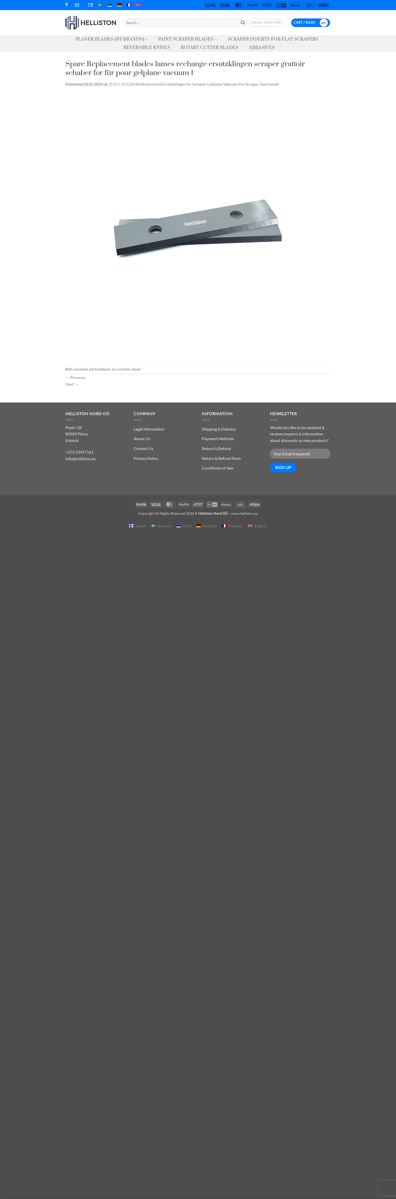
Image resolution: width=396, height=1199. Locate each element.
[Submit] (242, 22)
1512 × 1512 (119, 84)
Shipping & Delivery (219, 429)
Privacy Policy (146, 458)
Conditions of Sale (217, 467)
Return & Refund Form (221, 458)
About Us (142, 438)
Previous (75, 377)
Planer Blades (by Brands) (112, 39)
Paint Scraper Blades (187, 39)
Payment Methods (218, 438)
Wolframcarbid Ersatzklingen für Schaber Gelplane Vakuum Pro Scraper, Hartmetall (207, 84)
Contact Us (143, 448)
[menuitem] (90, 5)
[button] (266, 23)
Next (72, 384)
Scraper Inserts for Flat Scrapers (273, 39)
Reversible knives (146, 48)
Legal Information (149, 429)
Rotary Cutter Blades (209, 48)
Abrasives (262, 48)
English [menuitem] (260, 525)
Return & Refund (216, 448)
